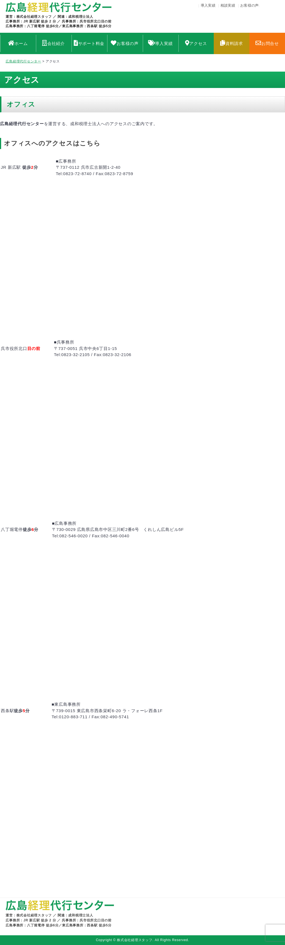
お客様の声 (249, 5)
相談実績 (227, 5)
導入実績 (208, 5)
